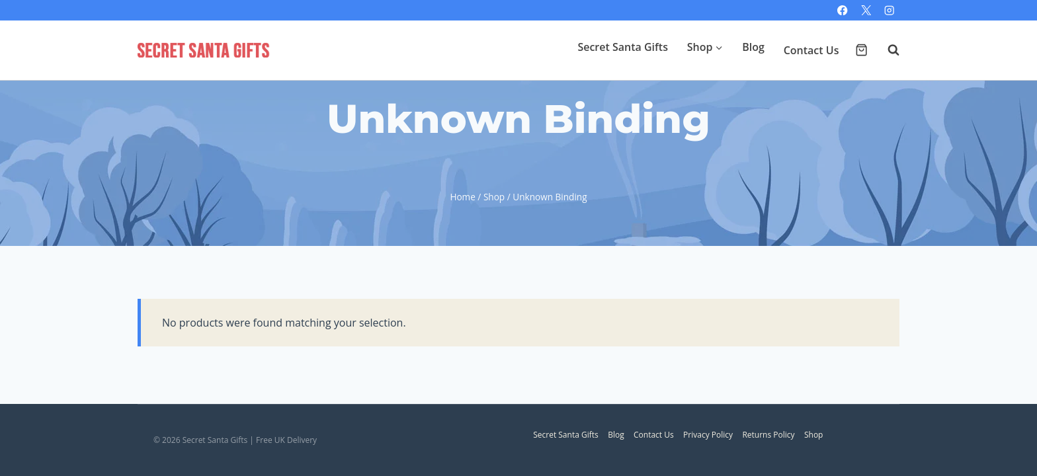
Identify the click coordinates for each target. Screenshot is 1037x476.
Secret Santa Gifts (622, 47)
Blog (753, 47)
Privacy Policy (708, 434)
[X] (866, 10)
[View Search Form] (886, 50)
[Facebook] (843, 10)
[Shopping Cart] (861, 50)
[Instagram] (889, 10)
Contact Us (811, 50)
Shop (813, 434)
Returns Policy (768, 434)
